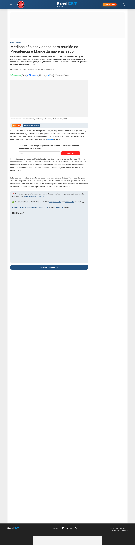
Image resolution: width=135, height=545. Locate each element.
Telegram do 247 (55, 202)
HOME (12, 42)
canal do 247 (69, 202)
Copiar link (60, 75)
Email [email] (42, 76)
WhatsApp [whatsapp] (15, 76)
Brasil (18, 42)
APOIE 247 (110, 5)
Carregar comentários (49, 267)
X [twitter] (24, 76)
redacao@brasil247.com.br (34, 197)
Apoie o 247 (16, 125)
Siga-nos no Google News (31, 125)
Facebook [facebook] (32, 76)
